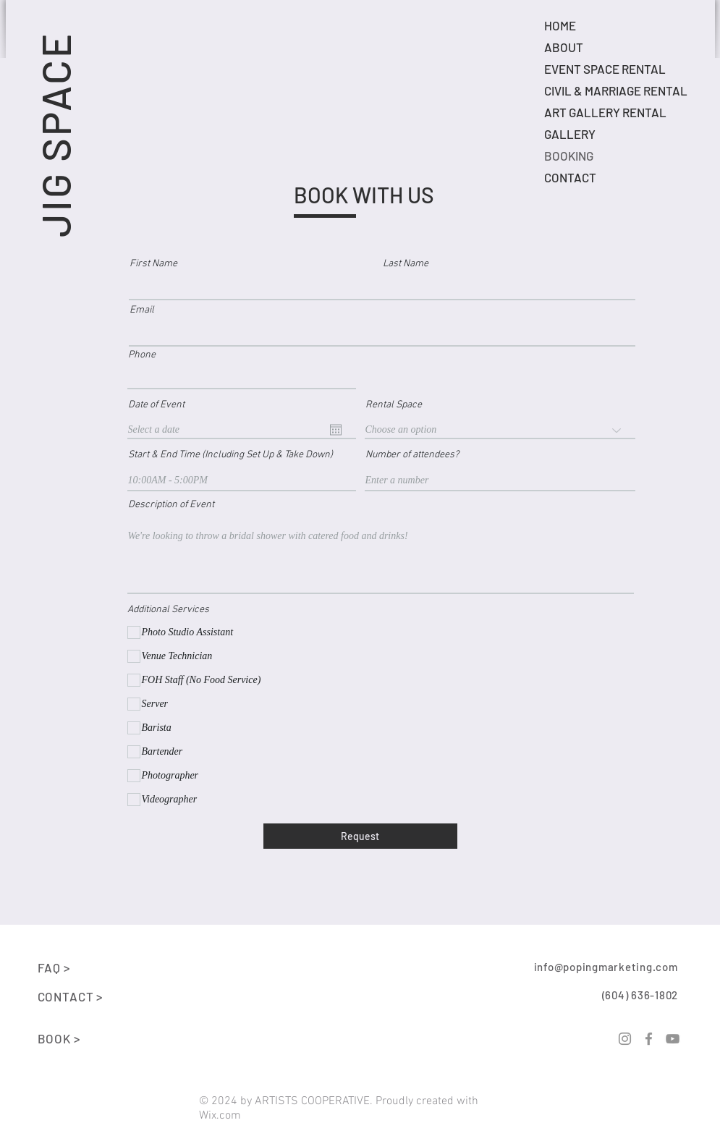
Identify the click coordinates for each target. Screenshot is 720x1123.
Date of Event (161, 405)
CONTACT (570, 177)
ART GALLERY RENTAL (605, 112)
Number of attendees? (412, 455)
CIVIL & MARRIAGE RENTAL (615, 90)
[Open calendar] (336, 430)
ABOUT (563, 47)
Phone (142, 355)
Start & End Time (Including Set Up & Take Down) (230, 455)
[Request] (360, 836)
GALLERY (570, 134)
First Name (153, 264)
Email (142, 310)
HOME (560, 25)
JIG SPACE (54, 134)
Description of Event (171, 505)
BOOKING (568, 155)
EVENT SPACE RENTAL (605, 69)
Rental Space (393, 405)
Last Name (405, 264)
